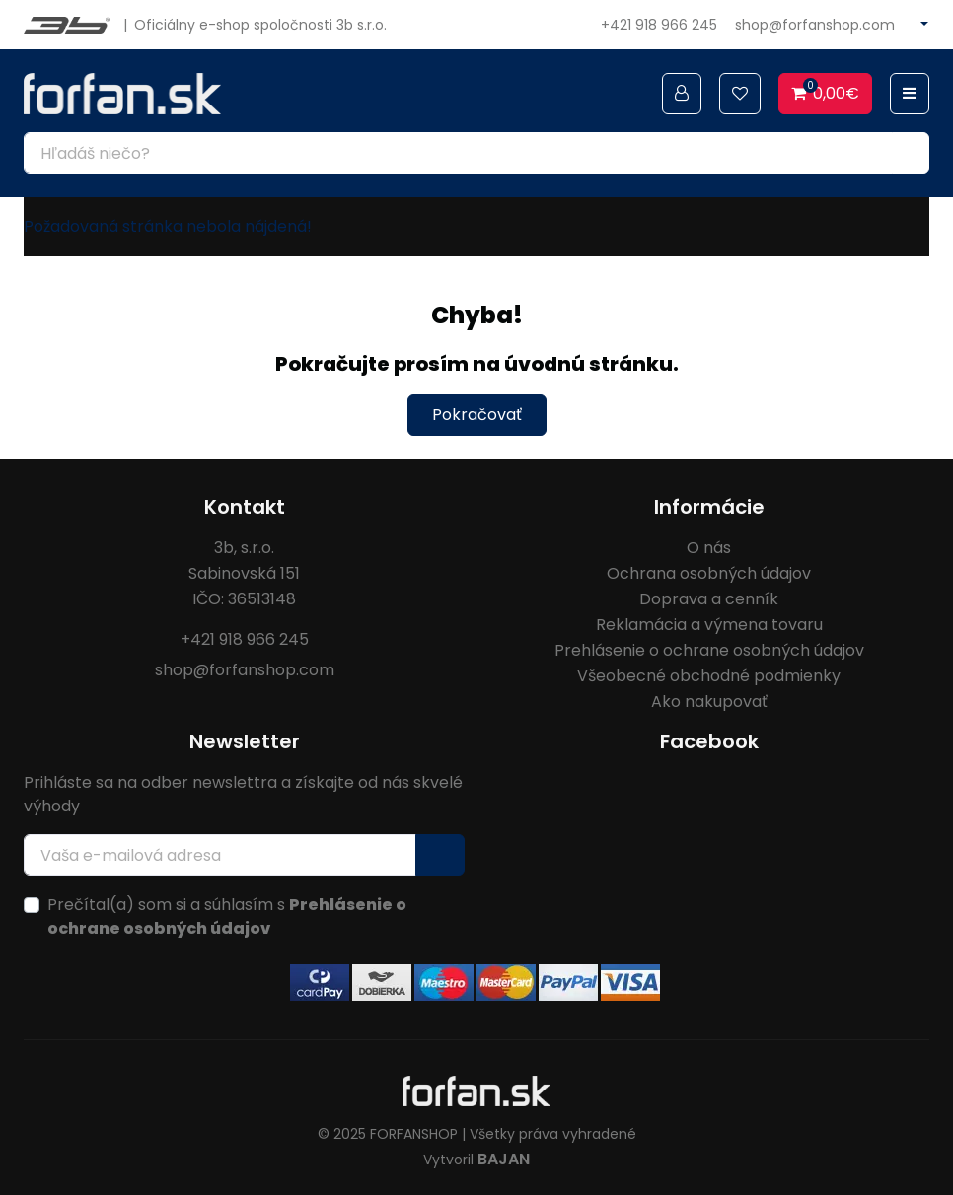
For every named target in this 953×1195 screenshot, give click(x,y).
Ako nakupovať (709, 701)
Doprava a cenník (708, 599)
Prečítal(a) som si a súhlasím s (226, 916)
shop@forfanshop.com (815, 25)
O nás (709, 547)
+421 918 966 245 (659, 25)
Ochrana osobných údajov (709, 573)
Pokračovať (477, 414)
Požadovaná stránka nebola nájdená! (168, 226)
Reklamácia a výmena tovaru (709, 624)
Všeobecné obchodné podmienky (709, 676)
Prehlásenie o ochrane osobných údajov (709, 650)
